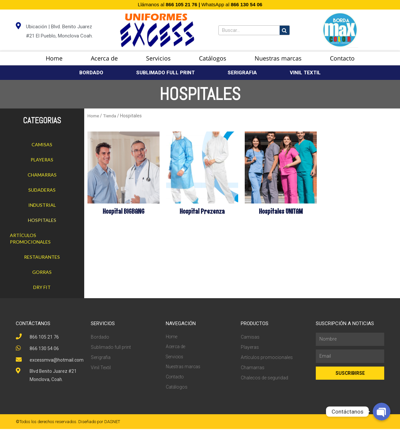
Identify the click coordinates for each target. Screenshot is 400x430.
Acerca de (104, 58)
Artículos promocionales (30, 238)
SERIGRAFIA (242, 73)
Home (54, 58)
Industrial (42, 205)
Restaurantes (42, 257)
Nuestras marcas (278, 58)
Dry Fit (42, 287)
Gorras (42, 272)
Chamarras (42, 175)
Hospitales (42, 220)
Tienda (110, 115)
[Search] (284, 30)
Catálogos (212, 58)
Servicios (158, 58)
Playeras (42, 159)
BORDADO (91, 73)
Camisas (42, 144)
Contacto (342, 58)
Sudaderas (42, 190)
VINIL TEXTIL (305, 73)
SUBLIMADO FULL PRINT (165, 73)
